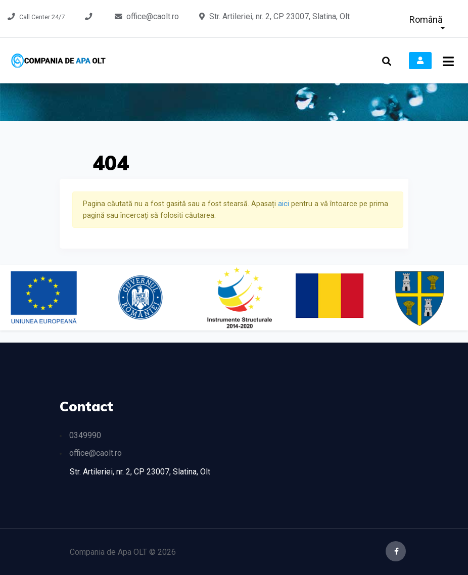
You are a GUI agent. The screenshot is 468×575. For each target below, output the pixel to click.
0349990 (85, 435)
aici (284, 204)
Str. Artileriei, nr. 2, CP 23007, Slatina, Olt (279, 16)
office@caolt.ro (152, 16)
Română (426, 19)
